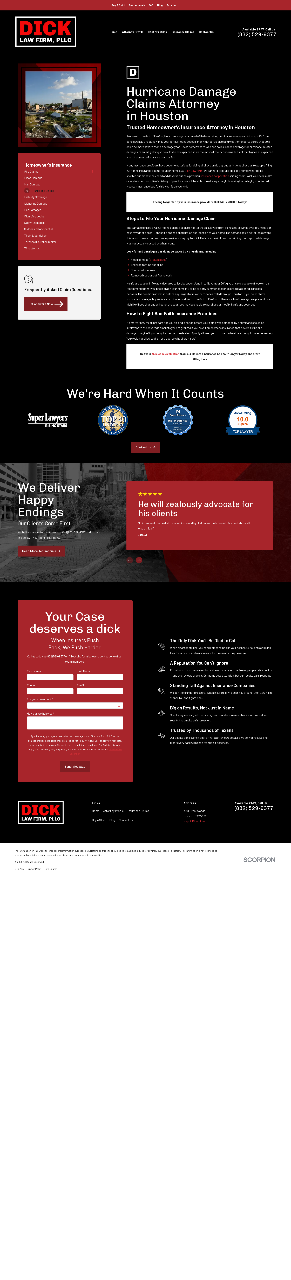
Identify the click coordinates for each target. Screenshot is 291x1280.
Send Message (75, 766)
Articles (171, 5)
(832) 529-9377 (257, 34)
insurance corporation (215, 176)
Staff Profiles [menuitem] (157, 32)
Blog (160, 5)
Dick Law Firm (193, 170)
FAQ (151, 5)
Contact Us (126, 820)
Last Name (84, 671)
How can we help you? (40, 713)
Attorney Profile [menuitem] (133, 32)
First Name (34, 671)
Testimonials (137, 5)
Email (80, 685)
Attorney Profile (113, 810)
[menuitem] (56, 171)
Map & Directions (194, 821)
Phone (31, 685)
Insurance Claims (138, 810)
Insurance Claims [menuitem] (183, 32)
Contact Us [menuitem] (206, 32)
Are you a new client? (40, 699)
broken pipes (158, 259)
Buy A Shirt (118, 5)
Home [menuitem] (113, 32)
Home (95, 810)
